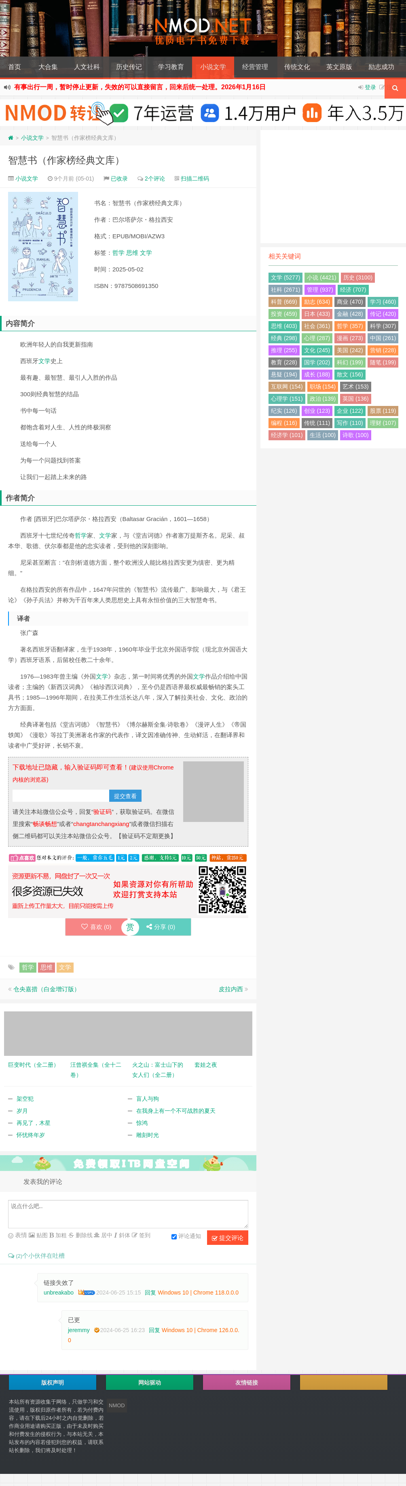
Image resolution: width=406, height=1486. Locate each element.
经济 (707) (353, 289)
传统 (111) (317, 423)
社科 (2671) (285, 289)
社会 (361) (317, 326)
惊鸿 (142, 1123)
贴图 (41, 1235)
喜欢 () (96, 926)
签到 (143, 1235)
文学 (146, 252)
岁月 (22, 1111)
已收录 (119, 178)
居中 (105, 1235)
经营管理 (255, 66)
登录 (370, 87)
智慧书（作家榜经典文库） (66, 160)
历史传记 (129, 66)
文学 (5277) (285, 277)
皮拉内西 (231, 989)
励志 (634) (317, 301)
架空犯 (25, 1098)
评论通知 (186, 1237)
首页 (14, 66)
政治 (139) (323, 398)
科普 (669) (284, 301)
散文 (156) (350, 374)
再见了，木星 (34, 1123)
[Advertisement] (333, 186)
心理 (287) (317, 338)
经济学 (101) (287, 435)
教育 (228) (284, 362)
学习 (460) (383, 301)
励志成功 (381, 66)
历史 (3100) (357, 277)
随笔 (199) (383, 362)
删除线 (83, 1235)
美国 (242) (350, 350)
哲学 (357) (350, 326)
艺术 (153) (356, 386)
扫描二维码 (195, 178)
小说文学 (213, 66)
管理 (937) (320, 289)
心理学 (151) (287, 398)
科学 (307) (383, 326)
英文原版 (339, 66)
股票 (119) (383, 411)
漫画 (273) (350, 338)
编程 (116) (284, 423)
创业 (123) (317, 411)
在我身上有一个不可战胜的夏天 (176, 1111)
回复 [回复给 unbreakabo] (150, 1292)
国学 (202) (317, 362)
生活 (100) (323, 435)
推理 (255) (284, 350)
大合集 (48, 66)
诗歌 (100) (356, 435)
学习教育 (171, 66)
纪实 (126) (284, 411)
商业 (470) (350, 301)
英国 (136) (356, 398)
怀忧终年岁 (31, 1135)
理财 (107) (383, 423)
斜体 (123, 1235)
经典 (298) (284, 338)
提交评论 (227, 1238)
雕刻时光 (147, 1135)
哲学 (118, 252)
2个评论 (155, 178)
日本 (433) (317, 314)
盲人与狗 (147, 1098)
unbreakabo (59, 1292)
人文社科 (87, 66)
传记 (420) (383, 314)
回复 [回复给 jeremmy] (154, 1330)
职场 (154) (323, 386)
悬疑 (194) (284, 374)
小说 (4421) (321, 277)
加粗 (60, 1235)
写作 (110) (350, 423)
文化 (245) (317, 350)
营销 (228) (383, 350)
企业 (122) (350, 411)
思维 (132, 252)
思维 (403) (284, 326)
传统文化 (297, 66)
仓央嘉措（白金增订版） (46, 989)
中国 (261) (383, 338)
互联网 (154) (287, 386)
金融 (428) (350, 314)
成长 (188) (317, 374)
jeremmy (79, 1330)
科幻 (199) (350, 362)
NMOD (117, 1405)
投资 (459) (284, 314)
